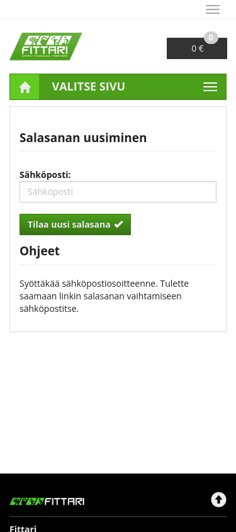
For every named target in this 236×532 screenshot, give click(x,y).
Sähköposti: (45, 174)
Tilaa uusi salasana (75, 224)
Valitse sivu (89, 86)
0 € (204, 46)
